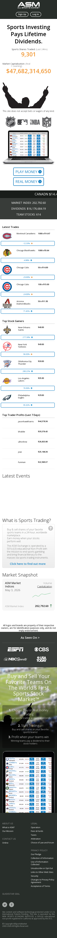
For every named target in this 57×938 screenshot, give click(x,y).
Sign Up (22, 14)
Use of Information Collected (39, 863)
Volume (47, 583)
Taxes (33, 834)
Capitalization (44, 586)
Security (34, 876)
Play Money (29, 171)
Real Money (29, 181)
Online (5, 842)
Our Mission (7, 831)
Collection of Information (42, 858)
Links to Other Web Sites (42, 872)
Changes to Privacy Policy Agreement (42, 881)
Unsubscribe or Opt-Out (42, 868)
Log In (36, 14)
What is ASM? (8, 827)
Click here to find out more (28, 564)
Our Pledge (36, 854)
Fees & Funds (37, 831)
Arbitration (36, 838)
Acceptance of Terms (40, 886)
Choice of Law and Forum (42, 842)
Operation (35, 827)
